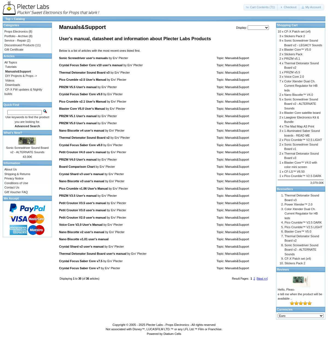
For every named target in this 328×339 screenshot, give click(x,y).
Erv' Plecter (120, 58)
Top (7, 19)
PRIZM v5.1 (292, 58)
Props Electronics (16, 31)
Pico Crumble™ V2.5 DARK (302, 176)
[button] (261, 7)
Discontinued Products (19, 45)
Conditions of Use (16, 183)
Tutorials (11, 66)
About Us (10, 169)
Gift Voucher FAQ (16, 192)
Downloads (12, 84)
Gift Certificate (14, 49)
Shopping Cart (287, 25)
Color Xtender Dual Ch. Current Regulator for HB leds (301, 86)
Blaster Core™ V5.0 (297, 49)
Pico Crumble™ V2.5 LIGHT (303, 139)
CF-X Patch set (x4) (297, 31)
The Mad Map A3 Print (299, 126)
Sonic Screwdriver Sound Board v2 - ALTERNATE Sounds (301, 104)
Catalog (19, 19)
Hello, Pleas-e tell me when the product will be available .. (300, 294)
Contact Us (11, 187)
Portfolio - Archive (16, 36)
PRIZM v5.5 (292, 72)
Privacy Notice (14, 178)
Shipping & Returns (17, 174)
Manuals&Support (237, 58)
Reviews (283, 269)
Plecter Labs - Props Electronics (167, 324)
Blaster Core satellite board (302, 112)
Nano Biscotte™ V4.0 (298, 94)
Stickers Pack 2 (294, 36)
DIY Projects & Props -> (21, 75)
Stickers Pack (293, 54)
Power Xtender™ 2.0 (298, 204)
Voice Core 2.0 (294, 76)
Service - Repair (15, 40)
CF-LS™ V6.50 (294, 171)
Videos (9, 80)
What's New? (13, 132)
